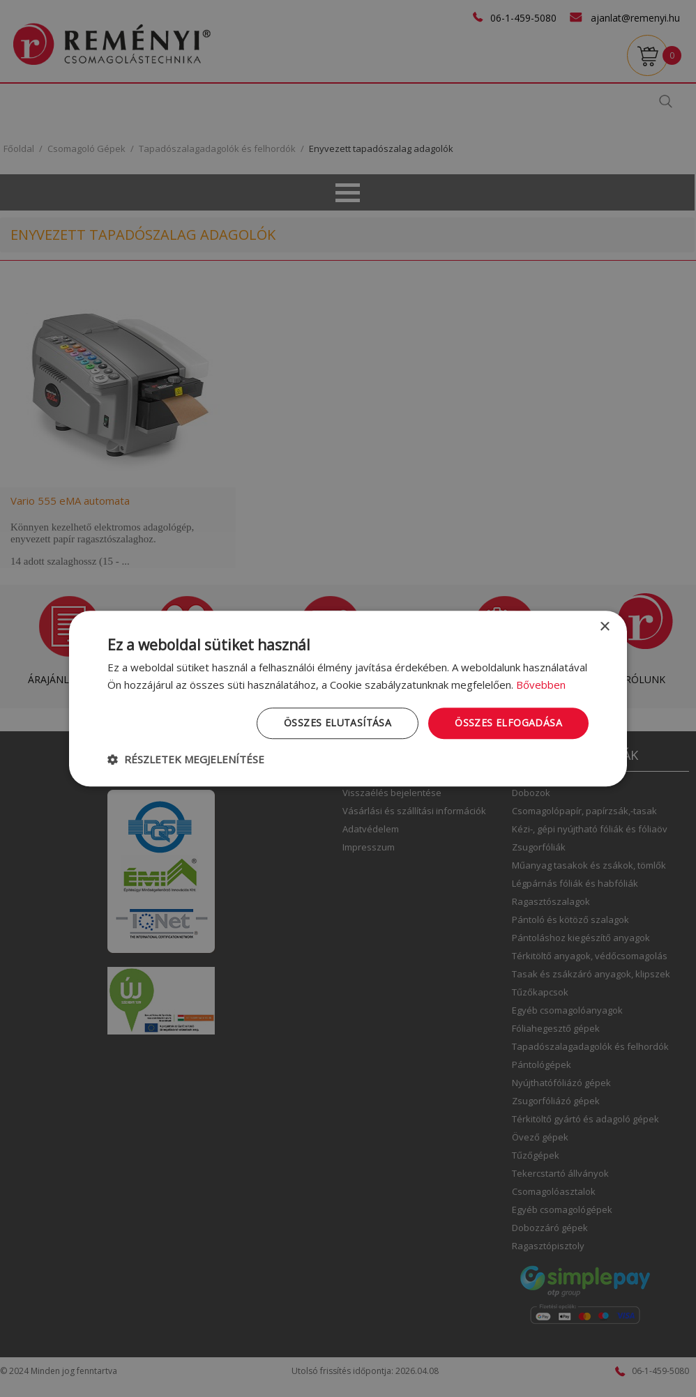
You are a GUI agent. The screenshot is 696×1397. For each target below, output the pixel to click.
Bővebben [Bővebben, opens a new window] (541, 685)
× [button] (604, 627)
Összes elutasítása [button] (337, 722)
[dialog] (348, 698)
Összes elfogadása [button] (508, 722)
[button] (185, 759)
